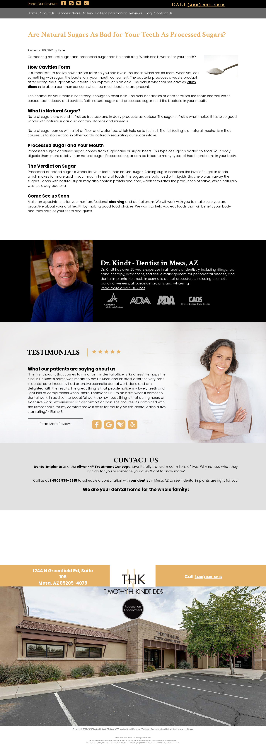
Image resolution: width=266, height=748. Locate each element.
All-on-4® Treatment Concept (103, 466)
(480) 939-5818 (206, 5)
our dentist (140, 480)
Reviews (135, 13)
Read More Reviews (55, 423)
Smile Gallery (82, 13)
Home (32, 13)
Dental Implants (48, 466)
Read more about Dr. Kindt (123, 288)
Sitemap (190, 729)
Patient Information (111, 13)
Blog (148, 13)
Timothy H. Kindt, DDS (101, 729)
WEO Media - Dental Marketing (127, 729)
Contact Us (163, 13)
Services (63, 13)
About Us (47, 13)
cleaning (116, 201)
